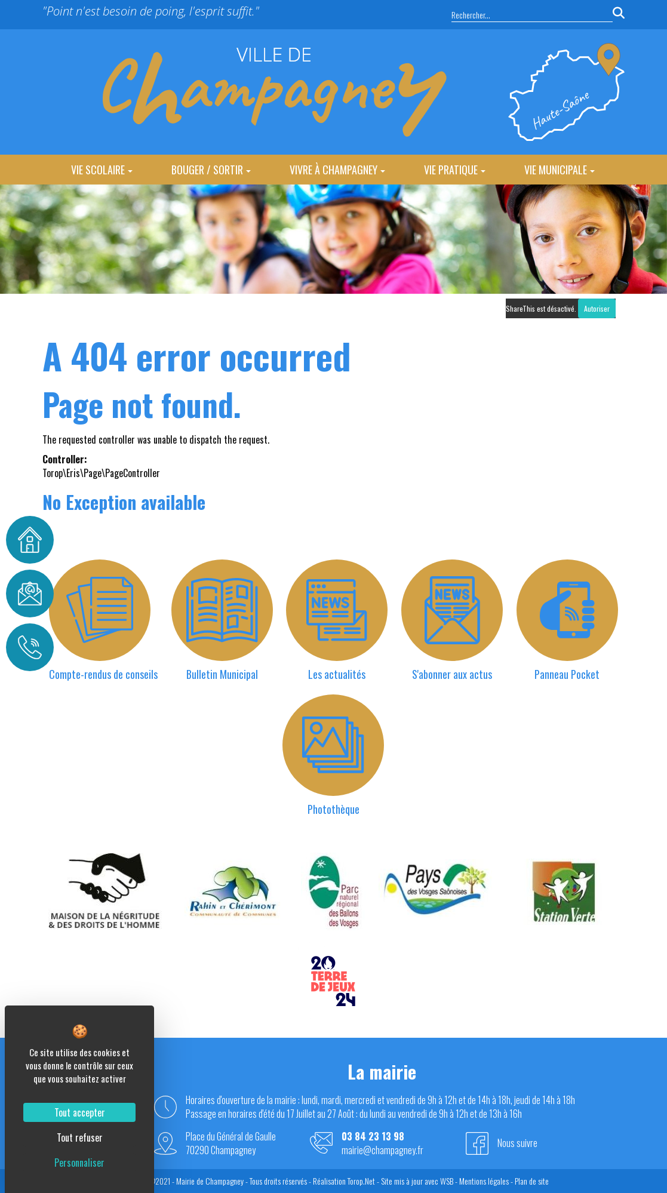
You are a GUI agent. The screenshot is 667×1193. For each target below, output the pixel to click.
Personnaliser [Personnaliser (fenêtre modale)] (79, 1162)
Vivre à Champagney (337, 169)
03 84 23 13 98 (373, 1136)
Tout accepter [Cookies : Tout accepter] (79, 1112)
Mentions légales (484, 1180)
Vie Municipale (559, 169)
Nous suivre (517, 1143)
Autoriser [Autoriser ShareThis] (597, 308)
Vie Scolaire (102, 169)
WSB (446, 1180)
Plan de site (532, 1180)
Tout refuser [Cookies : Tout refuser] (80, 1137)
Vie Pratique (454, 169)
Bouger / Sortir (211, 169)
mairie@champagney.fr (382, 1150)
